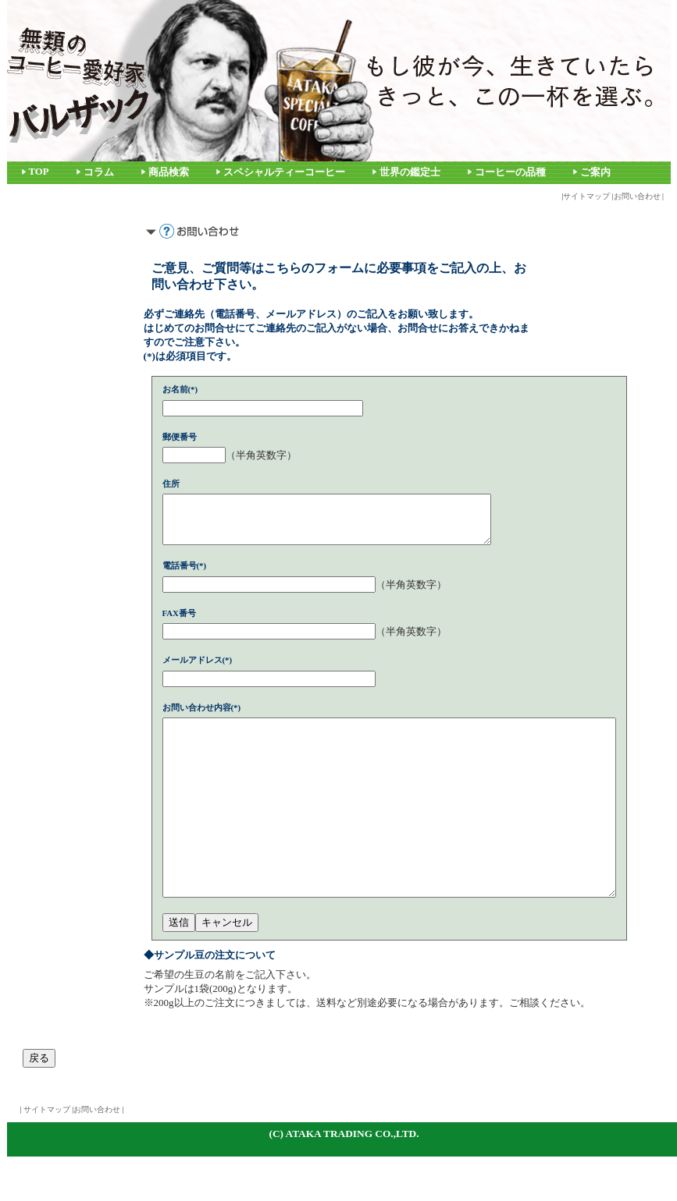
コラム (99, 172)
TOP (39, 171)
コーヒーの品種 (510, 172)
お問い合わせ (637, 196)
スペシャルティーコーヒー (284, 172)
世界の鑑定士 (409, 172)
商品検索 (168, 172)
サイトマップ (586, 196)
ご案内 (595, 172)
